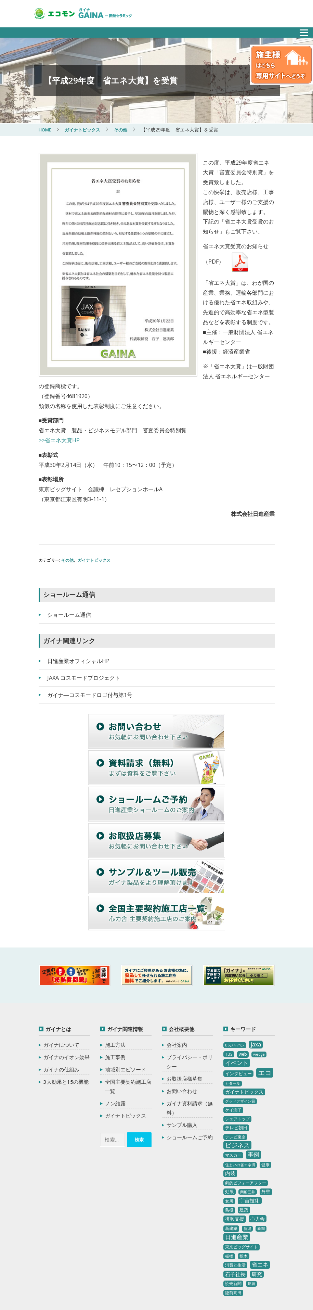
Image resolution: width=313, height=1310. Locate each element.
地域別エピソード (125, 1000)
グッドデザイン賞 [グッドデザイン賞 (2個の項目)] (240, 1032)
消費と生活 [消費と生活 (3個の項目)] (235, 1195)
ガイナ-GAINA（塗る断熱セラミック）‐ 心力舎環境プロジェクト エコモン (106, 1268)
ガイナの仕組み (61, 1000)
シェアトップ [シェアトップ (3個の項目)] (237, 1050)
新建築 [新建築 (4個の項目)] (231, 1159)
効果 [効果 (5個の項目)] (229, 1122)
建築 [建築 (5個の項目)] (243, 1141)
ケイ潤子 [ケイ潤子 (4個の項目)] (233, 1041)
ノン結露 (115, 1034)
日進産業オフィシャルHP (78, 592)
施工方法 (115, 975)
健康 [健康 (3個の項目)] (265, 1095)
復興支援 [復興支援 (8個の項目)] (234, 1149)
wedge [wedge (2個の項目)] (259, 985)
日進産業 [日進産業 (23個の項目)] (236, 1168)
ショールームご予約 (190, 1068)
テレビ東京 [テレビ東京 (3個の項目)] (235, 1067)
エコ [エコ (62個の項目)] (265, 1003)
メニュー (300, 30)
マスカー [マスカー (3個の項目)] (233, 1086)
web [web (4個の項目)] (243, 985)
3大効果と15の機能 (66, 1012)
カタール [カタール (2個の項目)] (232, 1014)
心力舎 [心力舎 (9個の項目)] (257, 1149)
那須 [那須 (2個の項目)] (251, 1214)
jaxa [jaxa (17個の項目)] (256, 975)
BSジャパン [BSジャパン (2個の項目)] (235, 976)
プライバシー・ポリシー (190, 992)
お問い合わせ (182, 1021)
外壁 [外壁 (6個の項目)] (265, 1122)
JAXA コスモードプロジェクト (83, 608)
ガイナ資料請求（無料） (190, 1039)
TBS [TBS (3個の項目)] (229, 985)
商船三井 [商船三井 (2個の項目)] (247, 1122)
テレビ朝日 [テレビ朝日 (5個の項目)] (236, 1058)
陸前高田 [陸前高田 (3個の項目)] (233, 1223)
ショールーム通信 (69, 545)
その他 (67, 491)
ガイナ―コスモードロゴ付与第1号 (89, 625)
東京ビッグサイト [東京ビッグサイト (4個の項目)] (241, 1178)
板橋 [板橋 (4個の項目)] (229, 1187)
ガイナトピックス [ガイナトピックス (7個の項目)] (244, 1022)
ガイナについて (61, 975)
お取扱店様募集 (185, 1009)
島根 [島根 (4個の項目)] (229, 1141)
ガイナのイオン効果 (66, 987)
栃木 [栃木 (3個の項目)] (243, 1187)
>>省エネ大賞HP (59, 371)
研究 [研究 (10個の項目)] (257, 1204)
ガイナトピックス (94, 491)
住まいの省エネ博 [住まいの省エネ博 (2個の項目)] (240, 1095)
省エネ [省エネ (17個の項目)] (260, 1195)
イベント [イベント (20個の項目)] (236, 993)
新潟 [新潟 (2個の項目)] (247, 1159)
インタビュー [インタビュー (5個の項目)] (238, 1004)
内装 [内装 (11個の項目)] (230, 1104)
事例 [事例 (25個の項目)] (253, 1086)
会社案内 (177, 975)
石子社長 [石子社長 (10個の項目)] (235, 1204)
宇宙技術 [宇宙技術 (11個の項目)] (249, 1131)
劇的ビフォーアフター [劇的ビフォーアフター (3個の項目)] (245, 1113)
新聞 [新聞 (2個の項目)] (261, 1159)
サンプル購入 (182, 1055)
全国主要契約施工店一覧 (128, 1017)
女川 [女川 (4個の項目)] (229, 1132)
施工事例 (115, 987)
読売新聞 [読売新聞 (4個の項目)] (233, 1214)
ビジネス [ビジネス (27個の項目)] (237, 1076)
